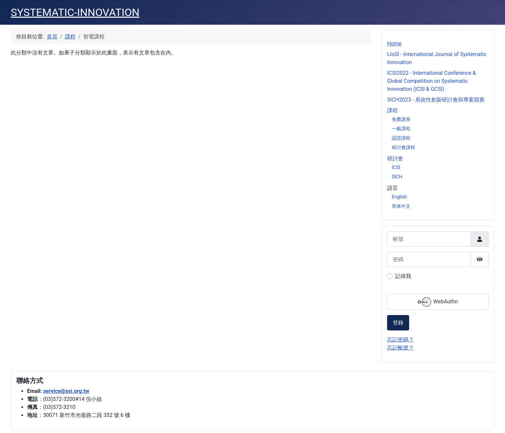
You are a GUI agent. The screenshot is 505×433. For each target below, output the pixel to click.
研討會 (395, 158)
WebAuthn (438, 302)
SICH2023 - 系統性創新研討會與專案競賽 (436, 100)
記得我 (403, 276)
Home (394, 43)
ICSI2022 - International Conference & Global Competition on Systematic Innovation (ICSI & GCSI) (431, 81)
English (399, 196)
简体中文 (401, 206)
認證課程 (401, 138)
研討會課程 (403, 147)
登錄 (398, 322)
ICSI (396, 167)
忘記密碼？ (400, 339)
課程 (392, 110)
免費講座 (401, 119)
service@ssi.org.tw (66, 391)
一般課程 (401, 128)
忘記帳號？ (400, 347)
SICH (397, 176)
